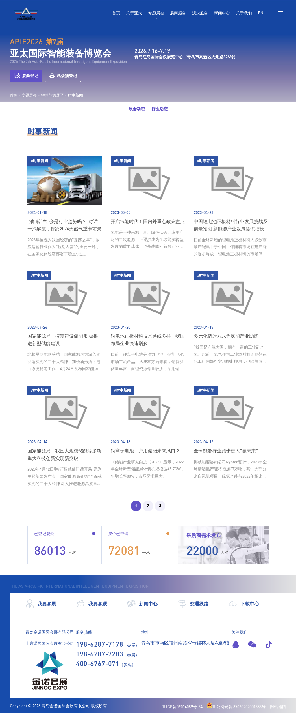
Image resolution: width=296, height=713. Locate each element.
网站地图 (278, 706)
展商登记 (26, 76)
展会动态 (137, 108)
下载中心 (243, 603)
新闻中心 (222, 12)
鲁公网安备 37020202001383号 (236, 706)
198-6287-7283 (99, 654)
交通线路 (193, 603)
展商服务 (178, 12)
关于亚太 (134, 12)
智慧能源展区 (52, 95)
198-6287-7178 (99, 644)
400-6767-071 (97, 663)
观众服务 (200, 12)
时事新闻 (75, 95)
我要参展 (40, 603)
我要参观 (91, 603)
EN (260, 12)
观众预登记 (63, 76)
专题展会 (156, 12)
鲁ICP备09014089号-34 (182, 706)
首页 (116, 12)
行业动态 (159, 108)
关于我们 (244, 12)
